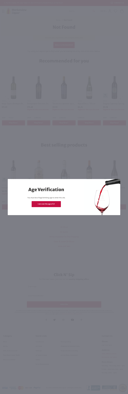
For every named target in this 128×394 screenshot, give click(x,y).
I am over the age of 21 (46, 204)
